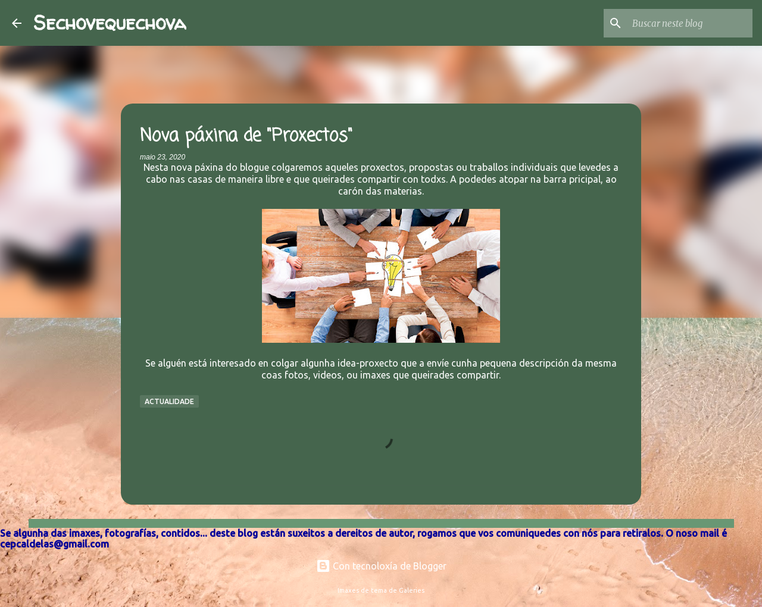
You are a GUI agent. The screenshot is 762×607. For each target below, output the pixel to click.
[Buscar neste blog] (689, 23)
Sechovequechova (109, 23)
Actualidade (169, 401)
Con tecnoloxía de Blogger (381, 566)
